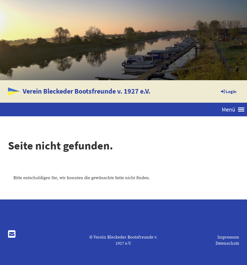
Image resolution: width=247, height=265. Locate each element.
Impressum (228, 237)
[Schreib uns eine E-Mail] (11, 234)
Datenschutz (227, 243)
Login (228, 91)
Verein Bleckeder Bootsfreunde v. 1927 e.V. (86, 91)
